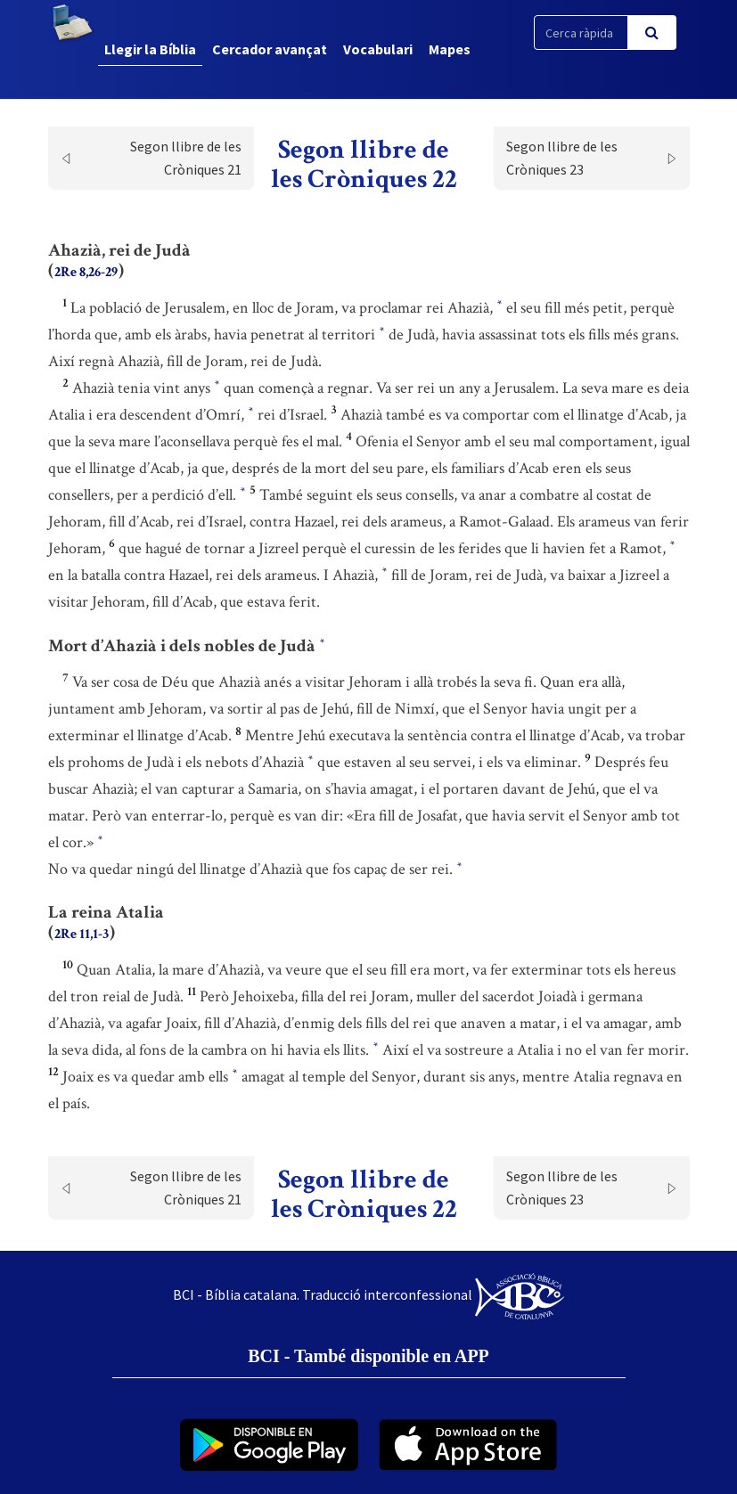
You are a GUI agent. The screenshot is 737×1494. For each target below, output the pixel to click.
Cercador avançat (269, 49)
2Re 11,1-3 (81, 934)
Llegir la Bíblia (150, 49)
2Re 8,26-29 (86, 272)
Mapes (450, 49)
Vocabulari (378, 49)
